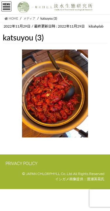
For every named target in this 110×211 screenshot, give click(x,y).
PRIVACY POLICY (22, 163)
